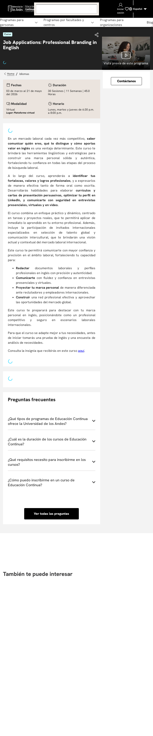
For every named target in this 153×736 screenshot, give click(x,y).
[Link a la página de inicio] (9, 73)
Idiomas (24, 74)
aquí (81, 351)
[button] (96, 35)
